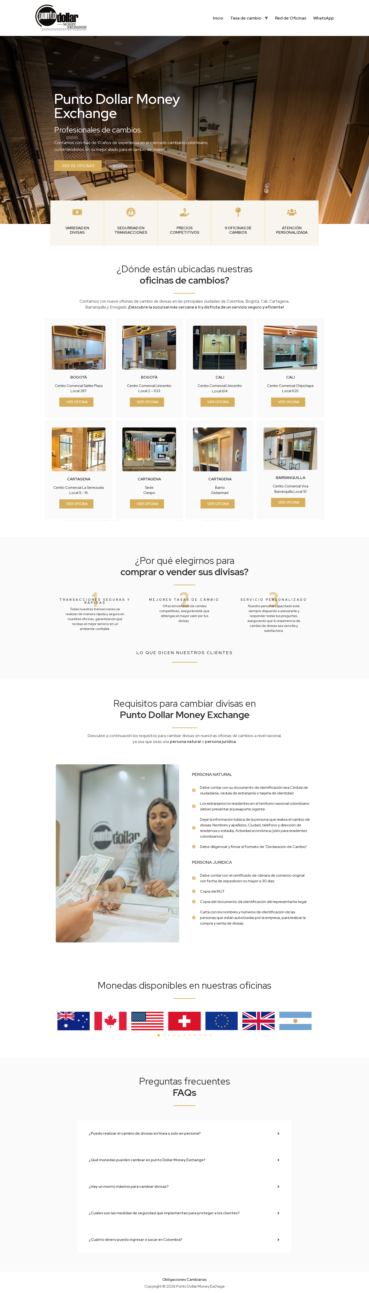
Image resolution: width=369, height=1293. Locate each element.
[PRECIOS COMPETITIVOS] (184, 252)
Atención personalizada (292, 270)
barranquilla (290, 567)
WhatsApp (323, 18)
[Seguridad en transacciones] (131, 252)
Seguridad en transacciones (130, 270)
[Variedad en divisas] (77, 252)
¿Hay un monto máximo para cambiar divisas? (129, 1186)
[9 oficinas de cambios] (238, 252)
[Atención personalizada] (292, 252)
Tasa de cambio (245, 18)
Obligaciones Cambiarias (184, 1279)
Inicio (218, 18)
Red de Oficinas (290, 18)
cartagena (78, 569)
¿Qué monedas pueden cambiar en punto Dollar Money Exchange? (147, 1159)
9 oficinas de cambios (238, 270)
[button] (158, 1035)
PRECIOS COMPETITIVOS (184, 270)
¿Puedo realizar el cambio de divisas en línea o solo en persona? (145, 1133)
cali (220, 467)
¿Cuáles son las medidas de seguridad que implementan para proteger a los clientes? (164, 1213)
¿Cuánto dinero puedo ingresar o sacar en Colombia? (135, 1239)
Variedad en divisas (77, 270)
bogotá (78, 467)
